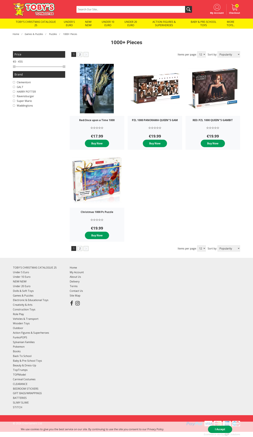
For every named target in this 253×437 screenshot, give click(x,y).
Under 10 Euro (21, 277)
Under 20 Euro (21, 286)
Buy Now (97, 143)
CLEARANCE (20, 384)
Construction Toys (24, 309)
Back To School (22, 356)
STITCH (17, 407)
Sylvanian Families (24, 342)
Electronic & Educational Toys (30, 300)
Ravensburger (23, 96)
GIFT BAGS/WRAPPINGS (27, 393)
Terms (74, 286)
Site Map (75, 295)
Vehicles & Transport (25, 319)
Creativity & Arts (22, 305)
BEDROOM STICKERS (25, 388)
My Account (77, 272)
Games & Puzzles (34, 34)
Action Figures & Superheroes (31, 332)
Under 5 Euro (21, 272)
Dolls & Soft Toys (23, 291)
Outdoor (18, 328)
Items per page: (187, 54)
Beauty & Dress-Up (24, 365)
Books (17, 351)
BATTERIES (20, 398)
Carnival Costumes (24, 379)
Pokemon (19, 346)
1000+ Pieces (70, 34)
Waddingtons (23, 105)
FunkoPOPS (20, 337)
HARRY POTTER (24, 91)
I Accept (220, 429)
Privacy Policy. (155, 429)
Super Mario (22, 101)
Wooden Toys (21, 323)
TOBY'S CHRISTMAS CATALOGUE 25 (35, 267)
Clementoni (22, 82)
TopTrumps (20, 370)
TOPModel (19, 374)
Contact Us (76, 291)
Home (16, 34)
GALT (18, 87)
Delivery (75, 281)
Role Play (18, 314)
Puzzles (53, 34)
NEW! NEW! (19, 281)
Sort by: (212, 54)
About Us (75, 277)
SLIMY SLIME (21, 402)
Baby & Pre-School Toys (27, 360)
